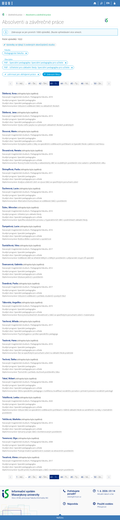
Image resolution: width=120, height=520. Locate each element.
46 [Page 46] (85, 83)
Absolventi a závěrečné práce (38, 14)
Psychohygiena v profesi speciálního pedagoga (38, 334)
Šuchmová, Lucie (10, 188)
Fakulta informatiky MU (39, 498)
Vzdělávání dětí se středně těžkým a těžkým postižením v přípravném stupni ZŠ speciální (56, 258)
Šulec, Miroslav (9, 207)
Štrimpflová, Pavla (11, 169)
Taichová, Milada (10, 321)
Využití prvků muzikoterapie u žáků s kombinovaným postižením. (46, 469)
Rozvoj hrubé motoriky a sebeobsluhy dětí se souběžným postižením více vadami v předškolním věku (61, 163)
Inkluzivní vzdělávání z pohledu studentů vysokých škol (42, 296)
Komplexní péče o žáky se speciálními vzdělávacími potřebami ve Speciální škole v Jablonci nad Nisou (61, 144)
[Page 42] (10, 83)
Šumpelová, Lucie (10, 226)
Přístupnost (101, 507)
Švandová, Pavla (10, 283)
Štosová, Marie (9, 131)
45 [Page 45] (75, 83)
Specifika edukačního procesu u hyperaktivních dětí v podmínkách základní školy (53, 220)
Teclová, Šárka (9, 359)
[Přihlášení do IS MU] (114, 3)
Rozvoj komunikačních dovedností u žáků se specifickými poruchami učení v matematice (56, 315)
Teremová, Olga (9, 438)
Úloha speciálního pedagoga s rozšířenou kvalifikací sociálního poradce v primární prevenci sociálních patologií (65, 391)
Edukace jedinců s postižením (30, 277)
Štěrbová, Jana (9, 112)
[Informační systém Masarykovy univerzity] (7, 3)
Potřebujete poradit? (73, 492)
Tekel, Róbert (8, 378)
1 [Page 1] (20, 83)
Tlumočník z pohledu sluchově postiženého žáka (38, 372)
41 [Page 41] (32, 83)
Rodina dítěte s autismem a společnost (34, 239)
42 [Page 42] (43, 83)
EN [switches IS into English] (108, 3)
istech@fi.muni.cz (74, 497)
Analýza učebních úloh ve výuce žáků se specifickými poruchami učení (48, 182)
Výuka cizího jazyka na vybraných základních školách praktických (46, 125)
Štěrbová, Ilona (9, 93)
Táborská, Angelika (11, 302)
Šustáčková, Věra (10, 245)
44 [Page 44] (64, 83)
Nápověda (72, 504)
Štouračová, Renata (11, 150)
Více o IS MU (16, 498)
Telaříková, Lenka (10, 397)
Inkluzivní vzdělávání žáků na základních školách (38, 106)
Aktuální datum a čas (105, 494)
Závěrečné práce (15, 14)
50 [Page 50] (98, 83)
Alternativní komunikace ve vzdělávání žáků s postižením (42, 201)
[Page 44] (109, 83)
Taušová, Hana (9, 340)
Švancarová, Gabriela (12, 264)
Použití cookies (105, 504)
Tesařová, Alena (10, 457)
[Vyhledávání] (101, 3)
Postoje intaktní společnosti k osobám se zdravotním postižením (46, 450)
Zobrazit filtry (52, 74)
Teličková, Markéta (11, 419)
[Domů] (95, 3)
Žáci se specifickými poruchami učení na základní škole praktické (45, 353)
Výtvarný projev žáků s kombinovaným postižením (40, 431)
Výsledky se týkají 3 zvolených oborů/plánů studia (29, 44)
